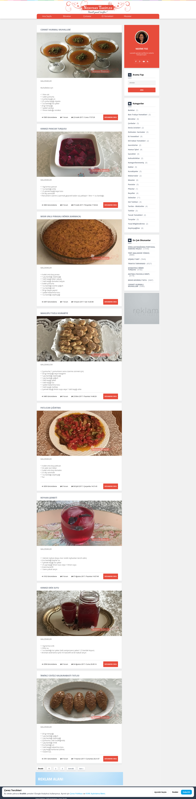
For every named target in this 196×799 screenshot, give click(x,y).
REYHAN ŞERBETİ (48, 497)
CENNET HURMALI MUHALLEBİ (55, 29)
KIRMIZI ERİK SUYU (49, 587)
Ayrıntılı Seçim (160, 792)
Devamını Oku (110, 117)
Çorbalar (87, 16)
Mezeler (128, 16)
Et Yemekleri (107, 16)
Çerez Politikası (76, 794)
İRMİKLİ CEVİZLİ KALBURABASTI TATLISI (59, 675)
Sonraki (71, 769)
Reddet (175, 792)
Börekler (67, 16)
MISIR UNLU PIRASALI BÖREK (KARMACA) (60, 216)
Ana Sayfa (47, 16)
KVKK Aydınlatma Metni (95, 794)
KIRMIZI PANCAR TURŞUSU (53, 128)
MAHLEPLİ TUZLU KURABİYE (54, 313)
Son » (81, 769)
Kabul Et (186, 792)
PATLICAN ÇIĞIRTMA (50, 407)
